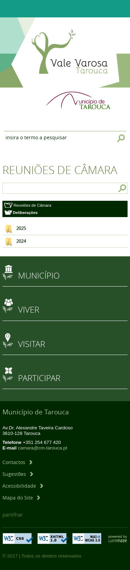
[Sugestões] (17, 474)
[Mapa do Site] (21, 497)
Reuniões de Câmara (32, 205)
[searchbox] (20, 188)
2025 (21, 228)
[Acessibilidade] (22, 485)
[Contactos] (17, 462)
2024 (21, 241)
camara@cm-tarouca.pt (42, 448)
